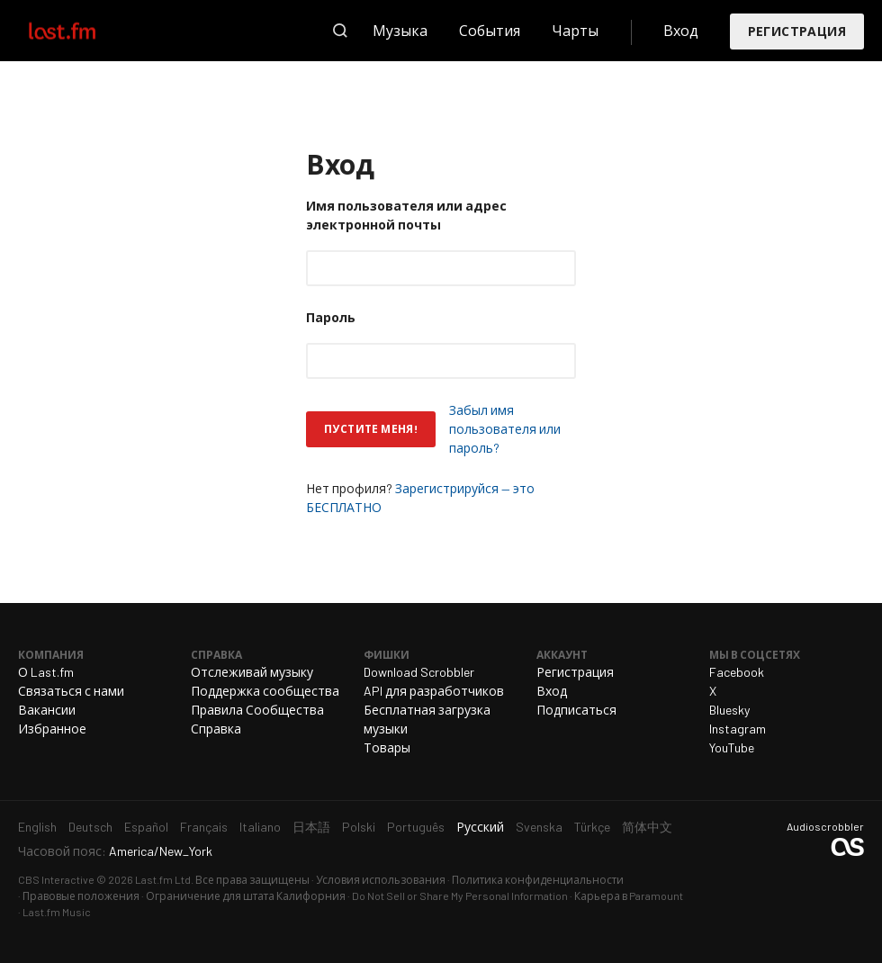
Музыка (400, 30)
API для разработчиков (434, 690)
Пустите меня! (371, 428)
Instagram (737, 728)
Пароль (331, 317)
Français (204, 826)
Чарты (575, 30)
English (37, 826)
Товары (387, 747)
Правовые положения (81, 895)
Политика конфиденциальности (538, 879)
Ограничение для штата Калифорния (246, 895)
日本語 (311, 826)
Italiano (260, 826)
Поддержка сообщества (265, 690)
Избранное (52, 728)
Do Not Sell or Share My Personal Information (460, 895)
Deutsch (90, 826)
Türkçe (592, 826)
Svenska (539, 826)
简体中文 (647, 826)
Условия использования (381, 879)
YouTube (731, 747)
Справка (216, 728)
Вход (680, 30)
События (489, 30)
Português (416, 826)
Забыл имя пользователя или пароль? (505, 428)
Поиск (340, 31)
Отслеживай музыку (252, 672)
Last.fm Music (56, 911)
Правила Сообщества (257, 709)
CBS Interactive (56, 879)
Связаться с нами (71, 690)
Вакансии (47, 709)
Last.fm (83, 30)
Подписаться (576, 709)
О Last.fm (46, 672)
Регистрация (797, 31)
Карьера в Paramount (628, 895)
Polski (358, 826)
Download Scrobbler (419, 672)
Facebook (736, 672)
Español (146, 826)
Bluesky (729, 709)
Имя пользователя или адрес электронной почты (406, 215)
